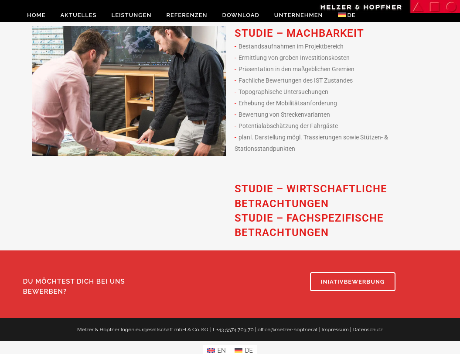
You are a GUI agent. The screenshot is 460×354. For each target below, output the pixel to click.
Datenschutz (368, 329)
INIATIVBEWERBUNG (353, 281)
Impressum (334, 329)
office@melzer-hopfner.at (287, 329)
